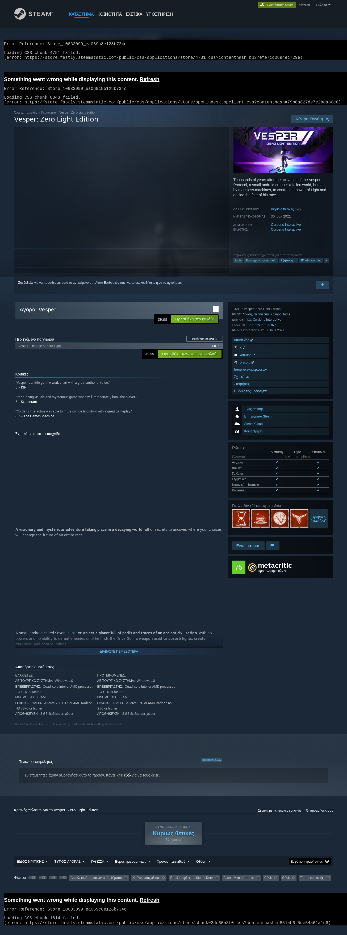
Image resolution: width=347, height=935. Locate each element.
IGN (24, 394)
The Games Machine (39, 422)
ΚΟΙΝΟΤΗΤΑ (110, 14)
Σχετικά (134, 14)
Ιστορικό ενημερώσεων (250, 506)
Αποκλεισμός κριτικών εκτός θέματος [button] (96, 884)
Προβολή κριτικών (270, 571)
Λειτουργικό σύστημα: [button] (238, 884)
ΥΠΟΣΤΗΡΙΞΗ (159, 14)
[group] (173, 884)
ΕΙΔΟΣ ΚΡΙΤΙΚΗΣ (30, 868)
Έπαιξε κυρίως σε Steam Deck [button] (191, 884)
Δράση (247, 450)
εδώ (127, 781)
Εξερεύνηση (288, 266)
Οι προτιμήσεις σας (319, 817)
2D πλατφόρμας (310, 266)
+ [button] (326, 266)
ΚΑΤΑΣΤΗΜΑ (81, 14)
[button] (194, 325)
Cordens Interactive (286, 231)
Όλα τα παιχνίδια (25, 119)
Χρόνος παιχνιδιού (171, 868)
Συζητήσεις (242, 520)
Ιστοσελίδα (244, 476)
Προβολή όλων (211, 766)
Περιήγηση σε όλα (205, 345)
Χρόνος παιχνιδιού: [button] (146, 884)
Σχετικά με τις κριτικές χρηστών (280, 817)
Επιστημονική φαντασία (261, 266)
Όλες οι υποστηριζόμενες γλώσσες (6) (259, 392)
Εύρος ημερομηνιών (130, 868)
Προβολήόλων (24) (319, 420)
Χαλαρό (276, 450)
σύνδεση (304, 5)
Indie (238, 266)
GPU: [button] (286, 884)
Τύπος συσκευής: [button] (312, 884)
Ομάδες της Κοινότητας (250, 527)
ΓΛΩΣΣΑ (97, 868)
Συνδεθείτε (26, 289)
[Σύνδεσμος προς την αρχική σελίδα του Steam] (37, 18)
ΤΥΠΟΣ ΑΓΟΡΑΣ (68, 868)
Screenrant (29, 408)
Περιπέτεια (48, 119)
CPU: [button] (268, 884)
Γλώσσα (321, 5)
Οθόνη (201, 868)
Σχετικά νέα (242, 513)
